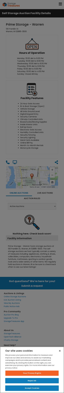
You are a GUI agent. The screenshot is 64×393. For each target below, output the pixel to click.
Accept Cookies (32, 388)
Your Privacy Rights (32, 373)
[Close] (60, 351)
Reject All (32, 380)
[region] (32, 370)
